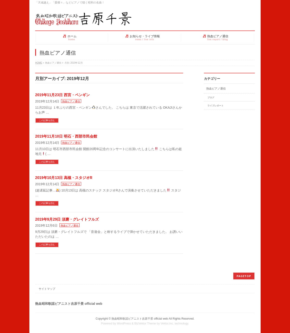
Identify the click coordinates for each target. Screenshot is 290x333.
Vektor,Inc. (167, 323)
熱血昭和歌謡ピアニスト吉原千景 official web (139, 318)
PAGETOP (244, 276)
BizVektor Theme (145, 323)
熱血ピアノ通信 (71, 101)
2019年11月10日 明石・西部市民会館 (66, 136)
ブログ (210, 97)
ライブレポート (215, 105)
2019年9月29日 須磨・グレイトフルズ (67, 219)
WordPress (124, 323)
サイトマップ (47, 288)
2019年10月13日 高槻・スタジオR (63, 178)
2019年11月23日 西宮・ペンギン (62, 95)
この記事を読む (47, 120)
